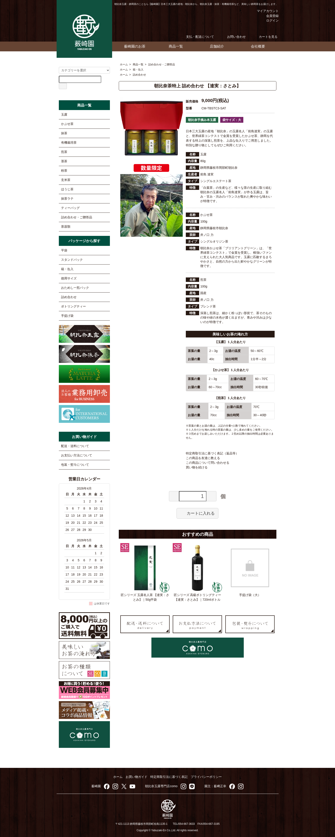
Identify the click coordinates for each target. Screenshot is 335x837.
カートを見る (265, 36)
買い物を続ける (197, 467)
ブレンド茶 (208, 306)
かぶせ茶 (67, 124)
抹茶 (64, 133)
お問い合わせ (233, 36)
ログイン (270, 20)
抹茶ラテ (67, 198)
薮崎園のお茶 (134, 46)
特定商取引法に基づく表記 (169, 777)
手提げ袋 (67, 315)
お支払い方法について (76, 455)
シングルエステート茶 (215, 181)
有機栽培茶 (69, 142)
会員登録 (270, 16)
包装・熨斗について (75, 464)
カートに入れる (197, 513)
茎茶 (64, 161)
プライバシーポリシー (206, 777)
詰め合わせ (139, 74)
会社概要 (258, 46)
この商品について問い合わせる (207, 462)
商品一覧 (176, 46)
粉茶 (64, 170)
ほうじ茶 (67, 189)
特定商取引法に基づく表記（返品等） (212, 453)
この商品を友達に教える (203, 458)
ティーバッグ (70, 208)
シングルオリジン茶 (214, 241)
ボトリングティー (73, 306)
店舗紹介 (217, 46)
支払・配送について (197, 36)
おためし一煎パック (75, 287)
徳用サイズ (69, 278)
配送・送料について (75, 446)
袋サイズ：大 (231, 120)
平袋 (64, 250)
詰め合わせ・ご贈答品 (161, 64)
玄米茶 (65, 180)
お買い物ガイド (136, 777)
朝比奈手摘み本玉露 (202, 120)
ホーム (124, 64)
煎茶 (64, 152)
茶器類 (65, 226)
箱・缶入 (138, 69)
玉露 (64, 114)
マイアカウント (264, 11)
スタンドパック (72, 259)
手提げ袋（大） (250, 595)
